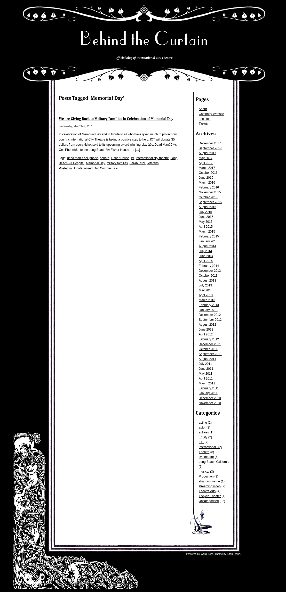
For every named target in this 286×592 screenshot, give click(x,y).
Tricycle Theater (210, 496)
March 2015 (207, 231)
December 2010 (210, 398)
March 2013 (207, 300)
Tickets (204, 124)
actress (204, 432)
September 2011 (210, 354)
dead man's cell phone (82, 158)
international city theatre (152, 158)
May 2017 (205, 158)
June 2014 (206, 256)
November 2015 (210, 192)
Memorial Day (95, 163)
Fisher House (120, 158)
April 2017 (206, 163)
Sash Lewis (233, 554)
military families (117, 163)
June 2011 (206, 369)
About (203, 109)
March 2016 (207, 182)
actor (202, 427)
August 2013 (207, 280)
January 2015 (208, 241)
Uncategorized (209, 501)
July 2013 (205, 285)
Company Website (211, 114)
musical (204, 471)
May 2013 (205, 290)
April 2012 (206, 334)
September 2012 (210, 320)
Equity (203, 437)
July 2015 (205, 212)
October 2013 (208, 275)
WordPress (207, 554)
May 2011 (205, 373)
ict (132, 158)
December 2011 (210, 344)
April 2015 (206, 226)
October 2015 (208, 197)
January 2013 (208, 310)
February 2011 (209, 388)
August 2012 (207, 324)
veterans (152, 163)
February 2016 (209, 187)
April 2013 (206, 295)
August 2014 (207, 246)
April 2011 (206, 378)
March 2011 (207, 383)
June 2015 (206, 217)
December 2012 (210, 315)
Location (204, 119)
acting (203, 422)
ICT (201, 442)
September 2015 (210, 202)
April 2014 (206, 261)
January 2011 (208, 393)
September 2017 (210, 148)
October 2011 (208, 349)
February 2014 (209, 266)
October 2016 (208, 173)
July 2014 (205, 251)
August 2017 (207, 153)
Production (206, 476)
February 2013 (209, 305)
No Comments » (106, 168)
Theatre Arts (207, 491)
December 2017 (210, 143)
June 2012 (206, 329)
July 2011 (205, 364)
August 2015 (207, 207)
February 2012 (209, 339)
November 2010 (210, 403)
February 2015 (209, 236)
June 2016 (206, 177)
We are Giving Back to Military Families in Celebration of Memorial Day (116, 119)
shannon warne (209, 481)
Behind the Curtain (144, 38)
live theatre (206, 457)
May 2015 (205, 222)
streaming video (210, 486)
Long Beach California (214, 462)
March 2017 (207, 168)
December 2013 (210, 271)
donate (104, 158)
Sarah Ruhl (137, 163)
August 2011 (207, 359)
